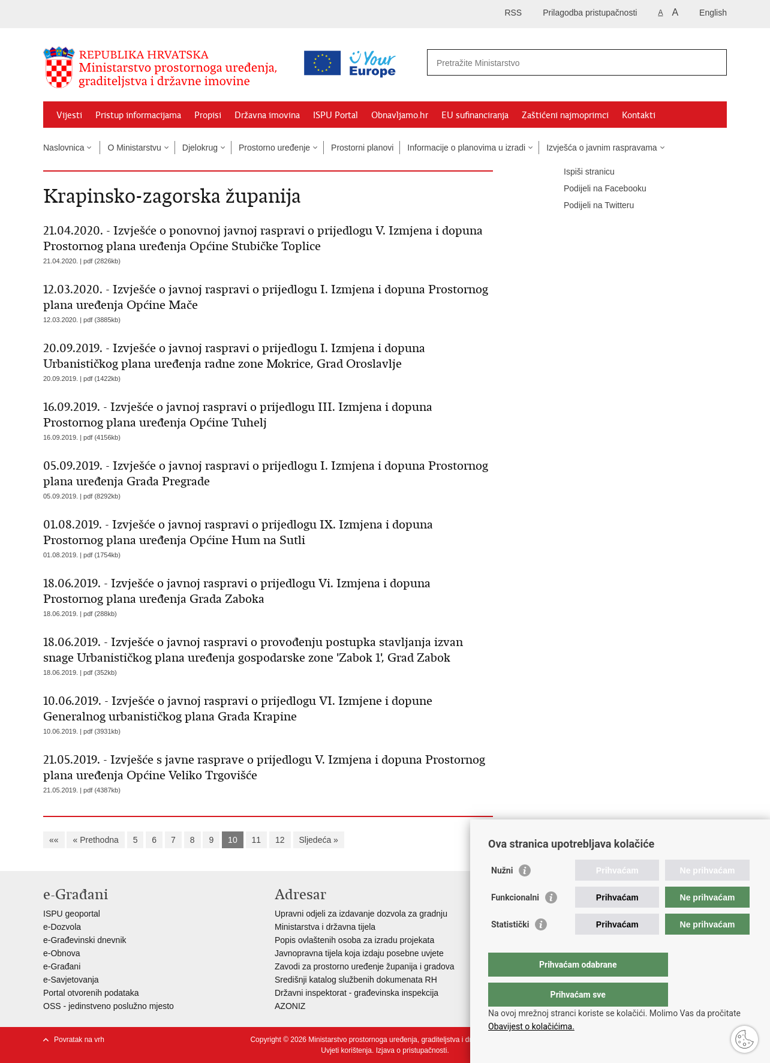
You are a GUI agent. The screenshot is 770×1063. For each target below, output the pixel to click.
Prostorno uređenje (274, 147)
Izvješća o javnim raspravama (601, 147)
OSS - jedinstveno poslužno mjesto (108, 1006)
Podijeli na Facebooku (596, 189)
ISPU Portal (335, 115)
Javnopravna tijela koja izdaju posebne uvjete (359, 953)
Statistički (510, 948)
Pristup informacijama (138, 115)
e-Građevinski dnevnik (85, 940)
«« (54, 840)
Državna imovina (267, 115)
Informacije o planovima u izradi (466, 147)
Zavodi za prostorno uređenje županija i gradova (365, 966)
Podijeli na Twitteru (590, 205)
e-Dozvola (62, 927)
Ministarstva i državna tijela (325, 927)
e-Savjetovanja (71, 979)
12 (280, 840)
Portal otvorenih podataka (91, 993)
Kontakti (638, 115)
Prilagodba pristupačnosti (590, 12)
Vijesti (69, 115)
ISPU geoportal (71, 913)
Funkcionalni (515, 921)
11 (256, 840)
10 (232, 840)
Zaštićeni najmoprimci (565, 115)
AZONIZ (290, 1006)
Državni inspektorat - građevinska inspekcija (356, 993)
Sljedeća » (318, 840)
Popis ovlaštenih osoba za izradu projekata (354, 940)
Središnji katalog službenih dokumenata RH (356, 979)
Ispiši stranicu (581, 172)
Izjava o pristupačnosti (411, 1050)
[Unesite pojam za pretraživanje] (525, 63)
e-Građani (61, 966)
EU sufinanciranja (475, 115)
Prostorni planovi (362, 147)
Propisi (207, 115)
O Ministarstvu (134, 147)
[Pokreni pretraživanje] (713, 62)
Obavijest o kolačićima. (531, 1026)
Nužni (502, 894)
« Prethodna (95, 840)
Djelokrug (200, 147)
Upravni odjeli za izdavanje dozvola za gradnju (361, 913)
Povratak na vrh (79, 1039)
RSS (513, 12)
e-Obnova (61, 953)
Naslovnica (63, 147)
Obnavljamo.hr (399, 115)
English (713, 12)
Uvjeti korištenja (346, 1050)
